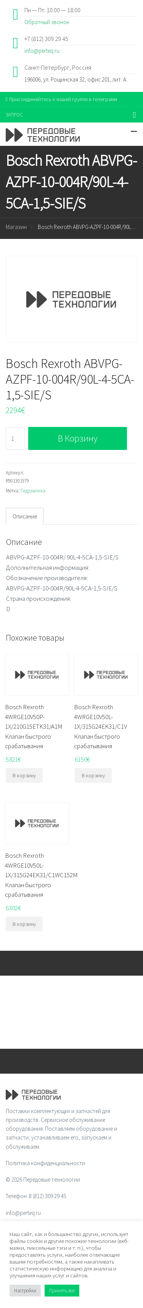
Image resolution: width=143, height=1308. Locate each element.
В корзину (77, 438)
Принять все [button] (62, 1290)
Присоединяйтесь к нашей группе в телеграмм (61, 99)
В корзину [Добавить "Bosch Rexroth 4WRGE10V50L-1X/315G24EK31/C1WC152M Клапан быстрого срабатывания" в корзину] (24, 924)
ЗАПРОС (14, 114)
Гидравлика (33, 490)
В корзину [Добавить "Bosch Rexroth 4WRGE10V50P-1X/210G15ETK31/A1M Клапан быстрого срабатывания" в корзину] (24, 775)
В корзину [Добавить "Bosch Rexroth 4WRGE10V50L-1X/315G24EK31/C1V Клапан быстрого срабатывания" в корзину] (93, 775)
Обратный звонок (46, 22)
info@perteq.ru (41, 50)
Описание (25, 516)
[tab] (25, 516)
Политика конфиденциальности (45, 1163)
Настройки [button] (25, 1290)
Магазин (16, 227)
